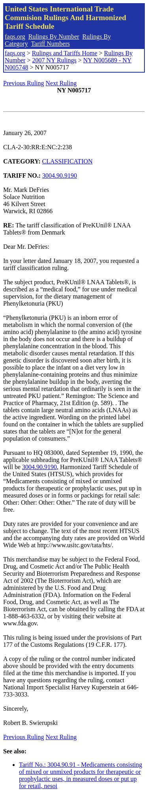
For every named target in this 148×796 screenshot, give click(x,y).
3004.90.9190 (59, 175)
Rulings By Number (53, 36)
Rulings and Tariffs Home (64, 53)
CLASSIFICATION (67, 161)
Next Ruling (61, 83)
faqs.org (15, 36)
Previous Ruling (23, 83)
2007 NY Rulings (54, 60)
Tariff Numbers (50, 43)
